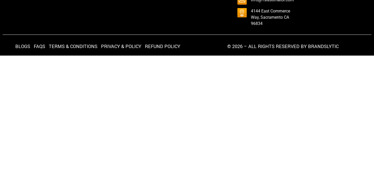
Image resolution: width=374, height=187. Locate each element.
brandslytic (323, 46)
